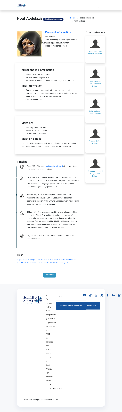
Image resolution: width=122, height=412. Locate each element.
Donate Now (91, 306)
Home (72, 18)
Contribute (49, 275)
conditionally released (54, 167)
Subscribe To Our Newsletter (71, 306)
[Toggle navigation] (101, 5)
